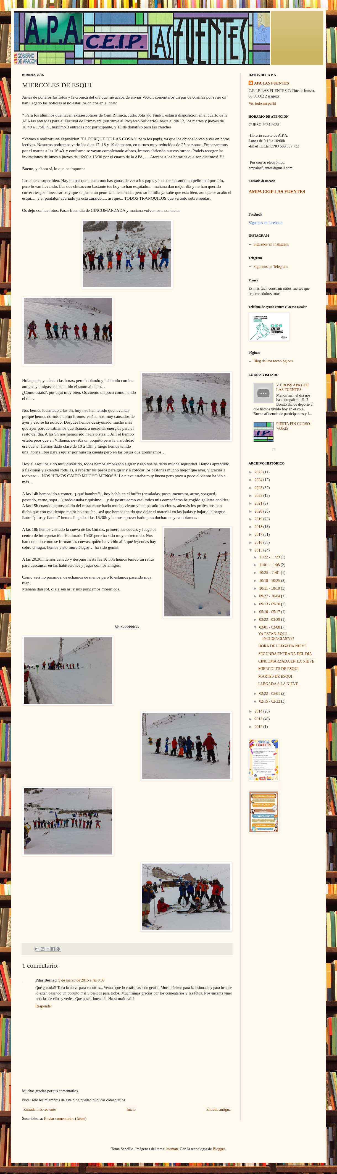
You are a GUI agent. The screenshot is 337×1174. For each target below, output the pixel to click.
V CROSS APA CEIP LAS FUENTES (292, 387)
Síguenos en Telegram (271, 267)
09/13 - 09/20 (270, 604)
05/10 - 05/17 (270, 612)
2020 (259, 511)
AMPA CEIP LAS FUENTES (277, 191)
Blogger (219, 1149)
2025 (259, 472)
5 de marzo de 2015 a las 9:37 (81, 980)
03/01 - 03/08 (270, 627)
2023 (259, 488)
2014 (259, 711)
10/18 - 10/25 (270, 581)
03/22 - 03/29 (270, 620)
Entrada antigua (218, 1109)
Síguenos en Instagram (271, 244)
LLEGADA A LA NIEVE (278, 684)
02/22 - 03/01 (270, 694)
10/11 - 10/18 (270, 588)
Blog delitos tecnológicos (273, 361)
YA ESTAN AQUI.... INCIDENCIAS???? (276, 636)
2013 (259, 719)
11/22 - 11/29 (270, 557)
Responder (43, 1006)
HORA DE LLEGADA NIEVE (282, 646)
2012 (259, 727)
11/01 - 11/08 (270, 565)
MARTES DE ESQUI (275, 676)
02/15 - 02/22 (270, 701)
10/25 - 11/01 (270, 573)
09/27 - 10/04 (270, 596)
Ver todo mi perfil (262, 103)
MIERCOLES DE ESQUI (278, 669)
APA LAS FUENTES (271, 83)
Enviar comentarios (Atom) (65, 1119)
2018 (259, 527)
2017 (259, 534)
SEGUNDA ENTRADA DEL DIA (285, 654)
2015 (259, 550)
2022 (259, 496)
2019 (259, 519)
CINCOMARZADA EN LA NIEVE (286, 661)
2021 (259, 503)
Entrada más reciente (39, 1109)
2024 (259, 480)
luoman (172, 1149)
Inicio (131, 1109)
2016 (259, 542)
